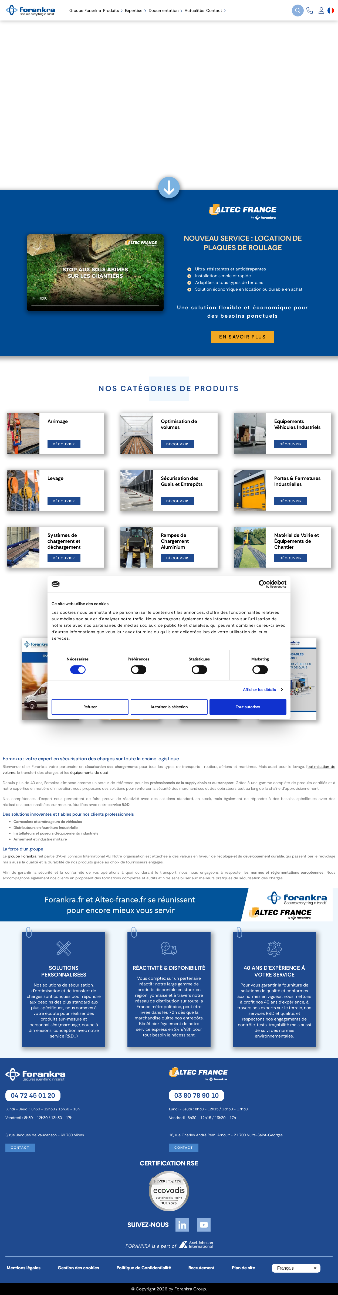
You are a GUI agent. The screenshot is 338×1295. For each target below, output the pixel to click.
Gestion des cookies (78, 1267)
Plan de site (243, 1267)
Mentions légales (23, 1267)
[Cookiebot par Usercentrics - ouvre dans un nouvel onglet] (262, 584)
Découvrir (64, 444)
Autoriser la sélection (169, 707)
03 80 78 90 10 (196, 1095)
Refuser (90, 707)
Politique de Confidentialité (144, 1267)
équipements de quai (89, 772)
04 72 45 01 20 (33, 1095)
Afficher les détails (259, 689)
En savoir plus (242, 337)
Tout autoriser (248, 707)
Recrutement (201, 1267)
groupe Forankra (22, 856)
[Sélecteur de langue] (330, 10)
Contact (20, 1147)
